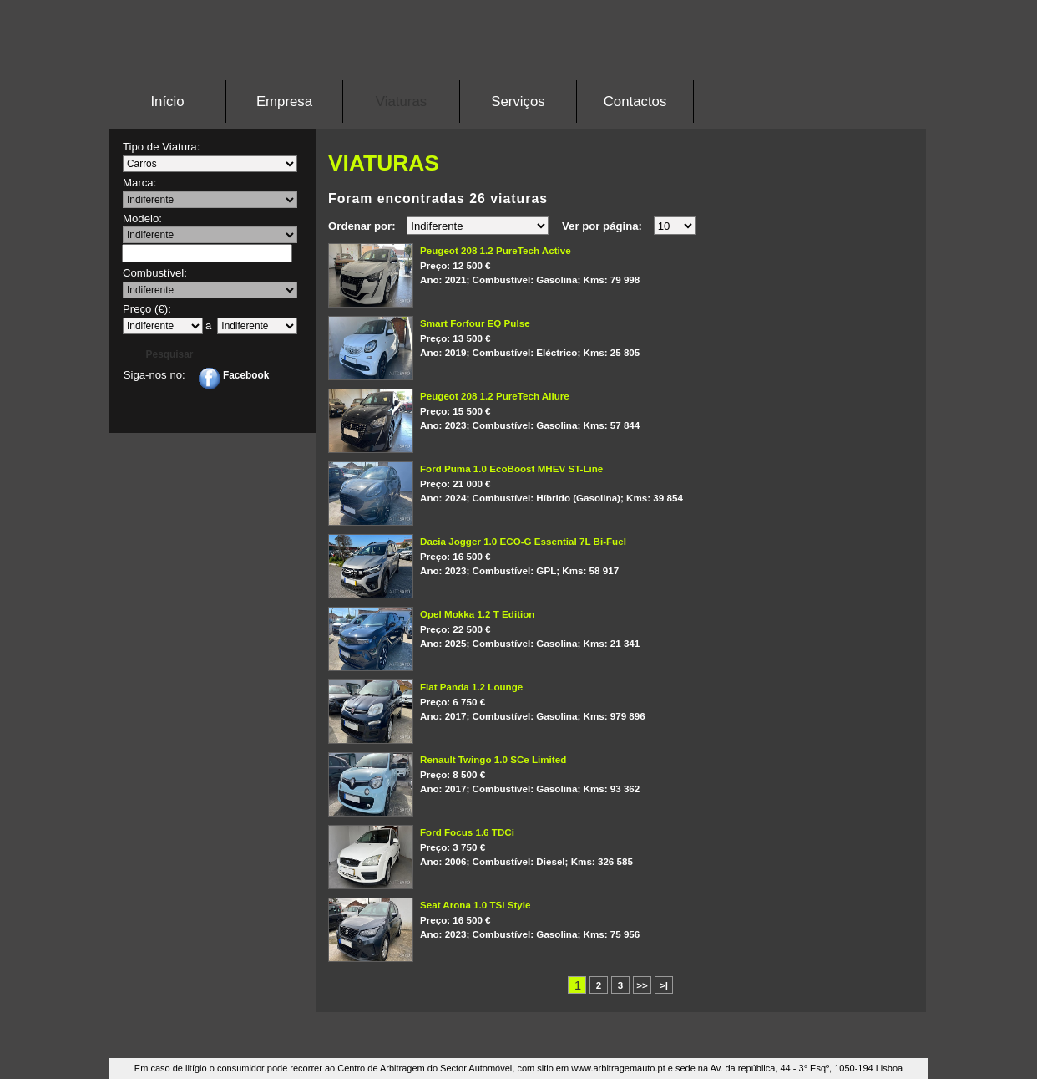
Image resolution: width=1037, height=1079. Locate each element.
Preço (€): (147, 309)
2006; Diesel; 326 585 (637, 846)
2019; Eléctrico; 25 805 (637, 337)
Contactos (635, 101)
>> (642, 985)
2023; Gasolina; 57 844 (637, 409)
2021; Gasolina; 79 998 (637, 264)
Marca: (139, 182)
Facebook (234, 375)
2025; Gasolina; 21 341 (637, 628)
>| (664, 985)
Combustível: (155, 273)
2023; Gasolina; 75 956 (637, 918)
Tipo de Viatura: (161, 146)
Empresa (284, 101)
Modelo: (142, 218)
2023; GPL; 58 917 (637, 555)
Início (167, 101)
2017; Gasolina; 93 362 (637, 773)
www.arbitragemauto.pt (618, 1068)
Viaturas (401, 101)
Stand (518, 54)
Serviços (517, 101)
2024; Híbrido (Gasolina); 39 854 (637, 482)
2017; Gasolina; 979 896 (637, 700)
